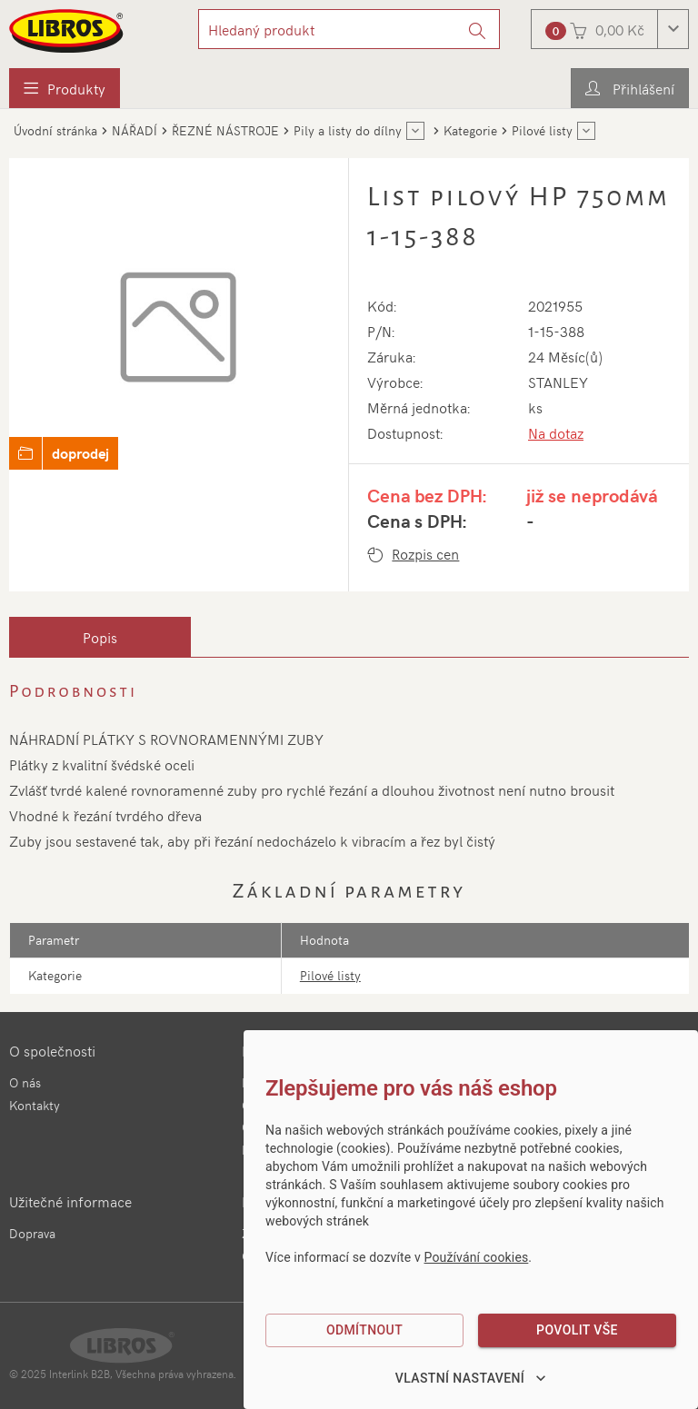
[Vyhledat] (477, 29)
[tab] (100, 637)
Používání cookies (476, 1257)
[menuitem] (64, 88)
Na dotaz (555, 432)
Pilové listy (330, 975)
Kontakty (34, 1105)
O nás (25, 1082)
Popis (100, 637)
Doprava (32, 1233)
